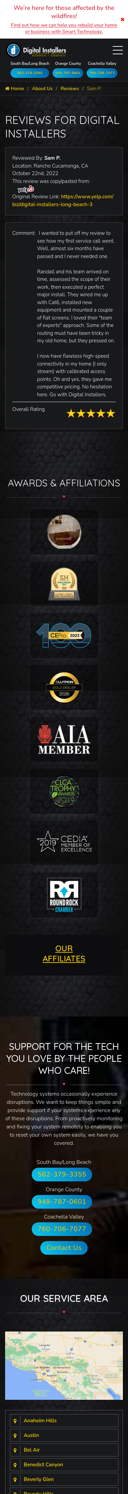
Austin (31, 1435)
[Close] (122, 19)
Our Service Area (64, 1298)
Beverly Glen (39, 1479)
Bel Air (32, 1450)
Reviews (70, 88)
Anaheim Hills (40, 1420)
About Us (42, 88)
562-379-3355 (30, 73)
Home (14, 88)
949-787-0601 (68, 73)
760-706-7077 (102, 73)
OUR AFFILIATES (64, 953)
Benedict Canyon (43, 1464)
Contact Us (64, 1247)
